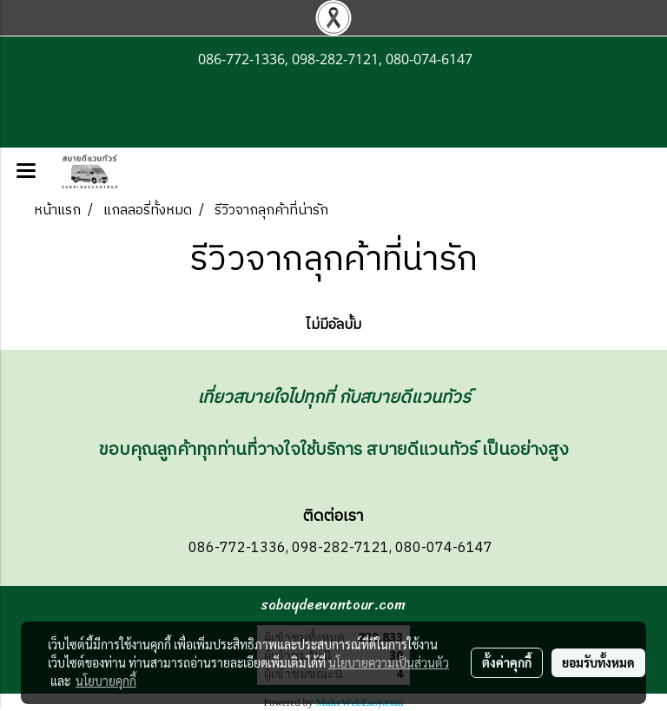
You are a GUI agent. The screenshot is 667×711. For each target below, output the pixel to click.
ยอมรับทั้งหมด (598, 662)
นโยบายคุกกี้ (106, 680)
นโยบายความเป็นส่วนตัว (388, 662)
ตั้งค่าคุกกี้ (507, 662)
